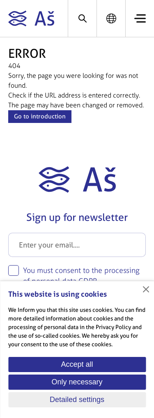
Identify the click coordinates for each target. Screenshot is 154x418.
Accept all (77, 364)
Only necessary (76, 382)
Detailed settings (77, 399)
